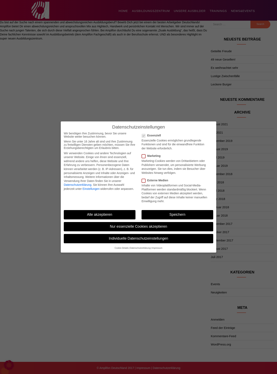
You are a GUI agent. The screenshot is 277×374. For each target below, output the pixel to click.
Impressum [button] (157, 244)
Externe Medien (156, 177)
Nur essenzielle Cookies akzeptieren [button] (138, 223)
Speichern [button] (177, 211)
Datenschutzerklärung (77, 181)
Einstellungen (91, 185)
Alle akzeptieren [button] (99, 211)
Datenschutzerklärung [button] (140, 244)
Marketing (152, 152)
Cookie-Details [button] (121, 244)
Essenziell (153, 132)
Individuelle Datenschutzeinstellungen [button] (138, 235)
